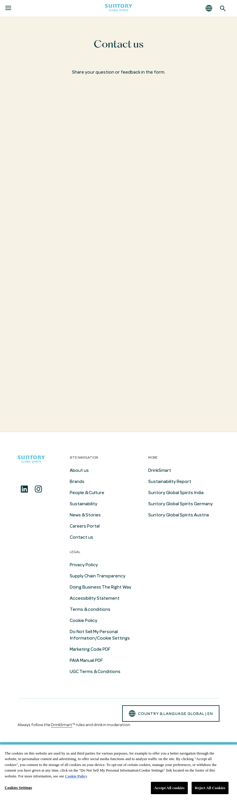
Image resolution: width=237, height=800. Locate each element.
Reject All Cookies (210, 788)
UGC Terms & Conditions (95, 671)
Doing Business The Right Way (100, 587)
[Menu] (8, 8)
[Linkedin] (24, 489)
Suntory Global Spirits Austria (178, 515)
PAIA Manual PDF (86, 660)
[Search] (223, 8)
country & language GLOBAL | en (171, 713)
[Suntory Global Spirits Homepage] (118, 8)
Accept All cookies (169, 788)
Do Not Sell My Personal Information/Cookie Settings (100, 635)
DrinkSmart (159, 470)
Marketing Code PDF (90, 649)
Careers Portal (85, 526)
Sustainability (83, 504)
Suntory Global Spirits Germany (180, 504)
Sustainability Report (169, 481)
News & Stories (85, 515)
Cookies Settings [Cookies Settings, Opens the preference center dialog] (18, 787)
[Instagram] (38, 489)
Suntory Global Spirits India (176, 493)
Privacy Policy (84, 565)
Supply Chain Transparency (97, 576)
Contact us (81, 537)
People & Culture (87, 493)
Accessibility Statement (95, 598)
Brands (77, 481)
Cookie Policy (83, 620)
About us (79, 470)
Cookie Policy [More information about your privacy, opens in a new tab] (76, 776)
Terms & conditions (90, 609)
